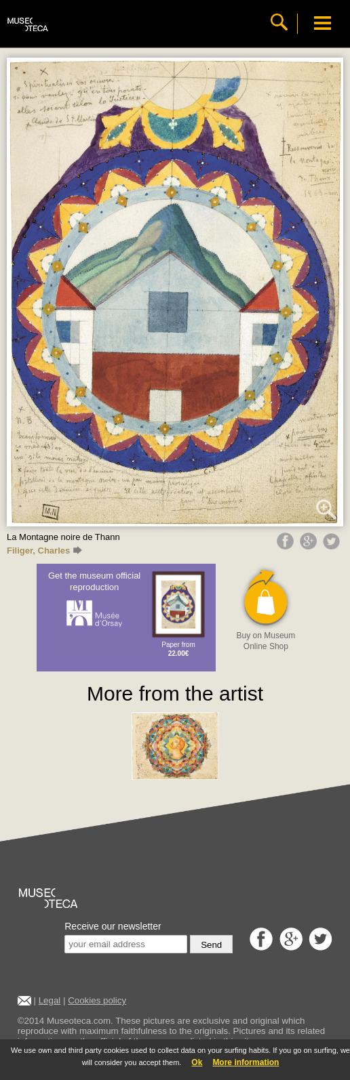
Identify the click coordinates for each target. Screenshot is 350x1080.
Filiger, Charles (44, 550)
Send (211, 945)
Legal (50, 1000)
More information (245, 1062)
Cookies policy (97, 1000)
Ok (196, 1062)
